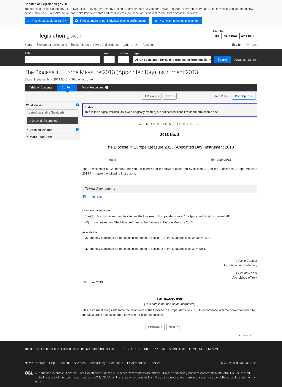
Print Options (244, 96)
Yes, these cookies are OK (49, 20)
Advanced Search (245, 60)
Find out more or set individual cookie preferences (113, 20)
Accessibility (97, 363)
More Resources (93, 87)
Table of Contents (40, 87)
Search (223, 59)
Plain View (220, 96)
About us (64, 363)
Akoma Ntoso (178, 349)
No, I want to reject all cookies (179, 20)
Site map (80, 363)
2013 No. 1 (98, 197)
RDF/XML (212, 349)
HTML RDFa (197, 349)
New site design (35, 363)
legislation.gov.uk (53, 34)
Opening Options (39, 130)
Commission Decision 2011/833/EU (88, 377)
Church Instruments (37, 79)
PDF (156, 349)
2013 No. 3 (60, 79)
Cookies (155, 363)
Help (52, 363)
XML (164, 349)
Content (67, 87)
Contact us (116, 363)
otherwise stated (149, 373)
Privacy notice (136, 363)
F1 (92, 173)
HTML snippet (143, 349)
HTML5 (128, 349)
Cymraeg (251, 44)
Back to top (249, 335)
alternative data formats (92, 349)
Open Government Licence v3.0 (98, 373)
